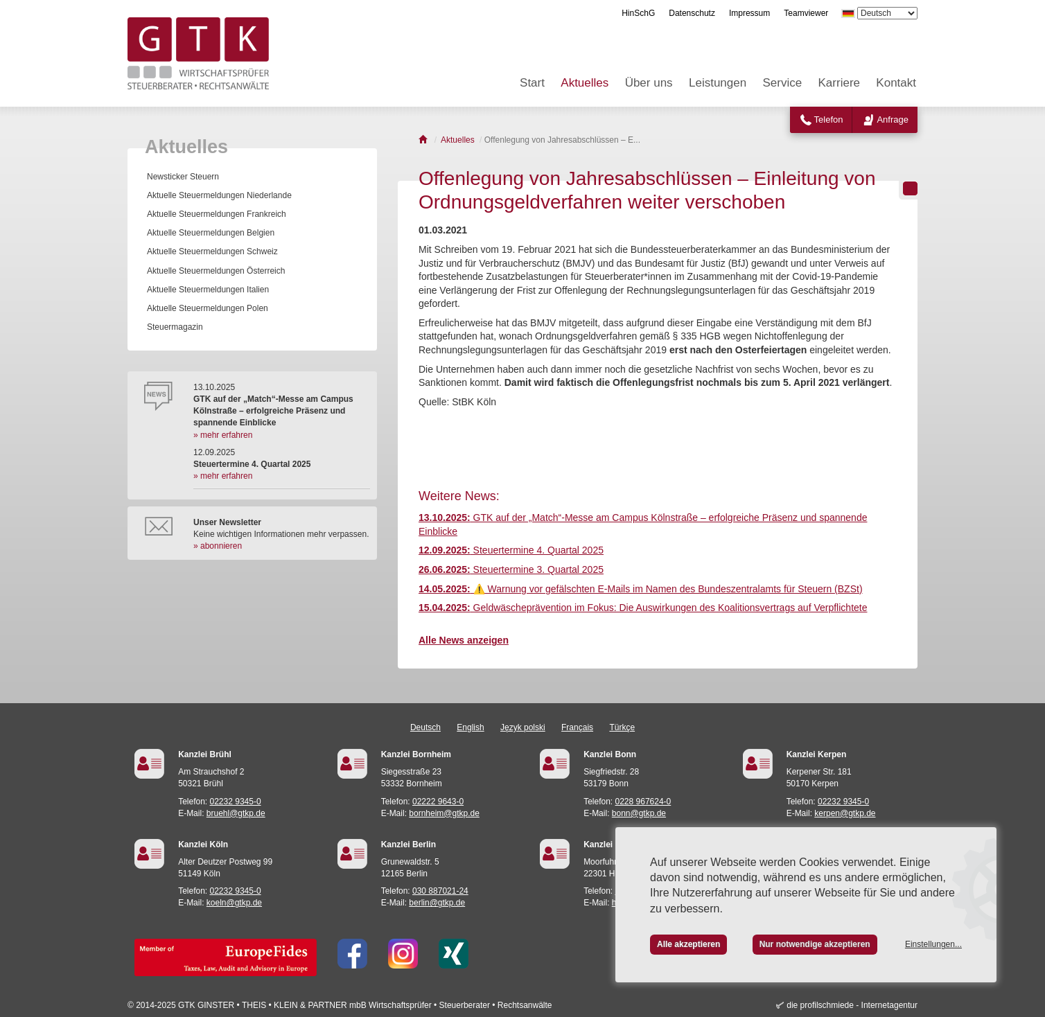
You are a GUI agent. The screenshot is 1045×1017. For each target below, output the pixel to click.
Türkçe (622, 727)
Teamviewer (806, 13)
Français (577, 727)
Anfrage (892, 119)
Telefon (828, 119)
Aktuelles (584, 82)
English (470, 727)
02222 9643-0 (438, 801)
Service (782, 82)
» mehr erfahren (222, 435)
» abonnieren (217, 546)
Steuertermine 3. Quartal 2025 (511, 569)
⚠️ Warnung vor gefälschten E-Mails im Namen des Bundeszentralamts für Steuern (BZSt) (641, 588)
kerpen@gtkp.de (844, 813)
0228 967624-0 (643, 801)
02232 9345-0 (235, 801)
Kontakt (896, 82)
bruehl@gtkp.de (236, 813)
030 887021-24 (440, 891)
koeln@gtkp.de (234, 903)
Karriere (839, 82)
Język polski (522, 727)
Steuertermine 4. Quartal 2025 (511, 550)
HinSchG (638, 13)
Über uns (649, 82)
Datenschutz (692, 13)
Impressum (749, 13)
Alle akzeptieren (688, 944)
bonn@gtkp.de (639, 813)
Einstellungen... (933, 944)
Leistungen (717, 82)
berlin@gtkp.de (437, 903)
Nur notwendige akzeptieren (814, 944)
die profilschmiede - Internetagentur (852, 1005)
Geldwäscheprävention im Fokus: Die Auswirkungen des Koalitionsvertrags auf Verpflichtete (643, 607)
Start (532, 82)
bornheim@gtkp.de (444, 813)
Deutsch (425, 727)
